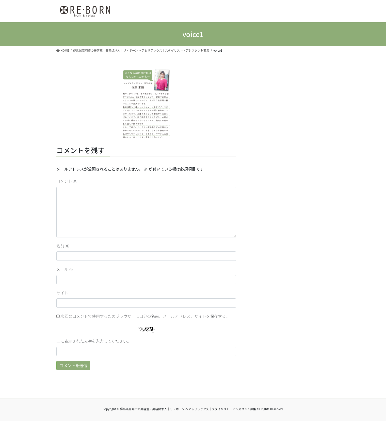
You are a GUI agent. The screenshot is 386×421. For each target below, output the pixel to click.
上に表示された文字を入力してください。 (93, 341)
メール (64, 269)
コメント (66, 181)
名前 (62, 246)
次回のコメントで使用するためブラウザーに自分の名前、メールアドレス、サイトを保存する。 (145, 316)
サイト (62, 293)
